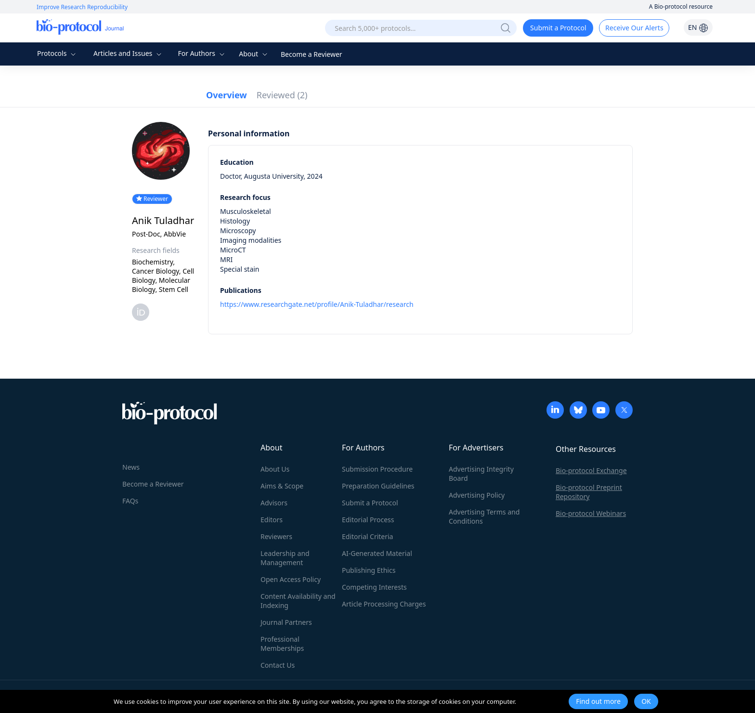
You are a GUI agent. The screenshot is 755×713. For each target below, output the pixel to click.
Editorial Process (368, 519)
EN (698, 27)
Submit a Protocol (558, 27)
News (131, 467)
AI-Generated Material (377, 553)
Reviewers (276, 536)
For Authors (202, 53)
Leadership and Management (285, 558)
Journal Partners (286, 622)
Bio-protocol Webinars (591, 513)
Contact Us (277, 665)
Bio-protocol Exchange (591, 470)
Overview (226, 95)
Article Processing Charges (384, 603)
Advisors (273, 502)
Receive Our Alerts (634, 27)
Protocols (57, 53)
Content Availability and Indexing (298, 601)
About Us (274, 469)
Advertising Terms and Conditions (484, 516)
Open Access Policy (290, 579)
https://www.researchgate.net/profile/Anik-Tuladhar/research (317, 304)
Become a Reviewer (311, 54)
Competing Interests (374, 587)
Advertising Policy (477, 495)
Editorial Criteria (367, 536)
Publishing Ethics (368, 570)
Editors (271, 519)
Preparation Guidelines (378, 485)
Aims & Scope (281, 485)
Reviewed (282, 95)
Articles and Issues (128, 53)
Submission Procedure (377, 469)
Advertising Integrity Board (481, 473)
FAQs (130, 500)
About (254, 53)
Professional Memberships (282, 643)
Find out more (598, 701)
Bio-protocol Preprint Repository (589, 492)
